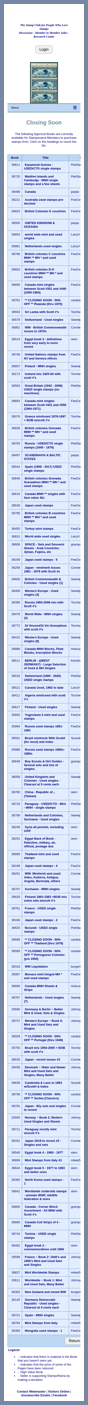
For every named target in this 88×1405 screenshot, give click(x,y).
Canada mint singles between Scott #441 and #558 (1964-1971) (45, 404)
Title (45, 157)
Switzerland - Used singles (44, 319)
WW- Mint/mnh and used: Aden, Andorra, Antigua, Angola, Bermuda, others (42, 877)
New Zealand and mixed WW (45, 1292)
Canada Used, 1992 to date (44, 687)
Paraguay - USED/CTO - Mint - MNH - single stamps (45, 805)
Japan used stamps (39, 505)
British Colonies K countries (45, 211)
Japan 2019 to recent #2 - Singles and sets (42, 1142)
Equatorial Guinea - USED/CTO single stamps (43, 166)
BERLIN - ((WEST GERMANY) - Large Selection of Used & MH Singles (45, 664)
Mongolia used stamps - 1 (44, 1330)
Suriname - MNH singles (42, 889)
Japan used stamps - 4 (41, 866)
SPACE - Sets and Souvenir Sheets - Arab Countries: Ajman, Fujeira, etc (44, 548)
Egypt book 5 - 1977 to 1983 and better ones (44, 1169)
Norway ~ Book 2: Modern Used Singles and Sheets (43, 1119)
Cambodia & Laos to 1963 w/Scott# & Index (43, 1084)
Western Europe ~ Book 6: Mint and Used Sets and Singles (43, 1024)
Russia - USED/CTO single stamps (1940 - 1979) (43, 445)
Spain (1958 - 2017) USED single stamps (42, 468)
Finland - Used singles (41, 707)
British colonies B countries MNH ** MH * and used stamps (44, 517)
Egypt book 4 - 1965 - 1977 (44, 1152)
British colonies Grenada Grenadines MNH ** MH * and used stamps (45, 482)
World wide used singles (42, 536)
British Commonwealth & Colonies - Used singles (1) (43, 581)
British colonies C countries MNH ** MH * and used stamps (44, 257)
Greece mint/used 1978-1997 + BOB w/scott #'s (45, 418)
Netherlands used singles (43, 246)
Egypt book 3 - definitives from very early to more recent (43, 343)
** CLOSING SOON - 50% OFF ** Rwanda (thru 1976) (43, 302)
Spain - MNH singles (39, 1315)
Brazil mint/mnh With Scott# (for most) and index (44, 740)
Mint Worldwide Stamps (42, 1272)
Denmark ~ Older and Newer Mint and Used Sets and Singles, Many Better (44, 1071)
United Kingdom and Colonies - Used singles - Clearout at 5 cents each (42, 780)
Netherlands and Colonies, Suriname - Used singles (43, 817)
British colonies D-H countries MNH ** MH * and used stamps (43, 273)
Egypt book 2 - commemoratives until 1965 (44, 1247)
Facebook (60, 1395)
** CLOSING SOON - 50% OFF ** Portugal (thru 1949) (43, 1038)
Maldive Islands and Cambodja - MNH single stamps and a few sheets (42, 180)
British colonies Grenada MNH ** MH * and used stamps (42, 432)
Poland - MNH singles (40, 366)
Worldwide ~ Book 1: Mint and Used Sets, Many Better (44, 1282)
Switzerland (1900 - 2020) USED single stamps (42, 677)
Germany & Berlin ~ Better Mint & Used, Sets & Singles (44, 1011)
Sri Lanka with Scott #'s (42, 312)
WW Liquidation (36, 966)
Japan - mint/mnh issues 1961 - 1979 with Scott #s (42, 569)
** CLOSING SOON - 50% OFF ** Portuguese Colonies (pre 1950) (44, 955)
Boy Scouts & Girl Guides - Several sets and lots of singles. (44, 765)
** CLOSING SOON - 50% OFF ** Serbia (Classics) (42, 1096)
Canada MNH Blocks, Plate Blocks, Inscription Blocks (43, 650)
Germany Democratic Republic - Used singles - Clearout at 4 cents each (42, 1303)
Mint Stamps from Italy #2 (43, 1160)
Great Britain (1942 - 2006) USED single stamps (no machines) (43, 389)
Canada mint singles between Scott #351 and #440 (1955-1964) (45, 288)
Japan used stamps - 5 (41, 559)
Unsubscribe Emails (35, 1395)
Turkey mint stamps (39, 528)
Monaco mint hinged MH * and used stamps (43, 976)
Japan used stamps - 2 (41, 920)
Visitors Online (58, 1391)
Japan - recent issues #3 (42, 1059)
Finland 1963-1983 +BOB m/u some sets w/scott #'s (45, 898)
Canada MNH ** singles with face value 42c (44, 495)
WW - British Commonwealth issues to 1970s (45, 329)
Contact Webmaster (31, 1391)
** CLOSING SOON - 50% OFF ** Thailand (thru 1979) (43, 941)
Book (15, 157)
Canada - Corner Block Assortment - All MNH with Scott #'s (43, 1210)
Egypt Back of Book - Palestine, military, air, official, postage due (40, 842)
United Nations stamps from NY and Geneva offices (44, 356)
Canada (30, 191)
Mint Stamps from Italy (41, 1323)
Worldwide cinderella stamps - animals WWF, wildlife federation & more (45, 1195)
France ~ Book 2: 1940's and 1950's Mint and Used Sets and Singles (45, 1260)
